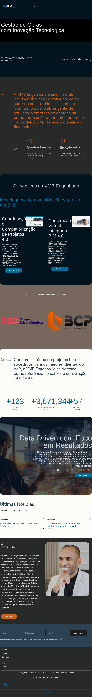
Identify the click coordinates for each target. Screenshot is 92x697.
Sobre (4, 653)
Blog (3, 663)
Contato (5, 666)
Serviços (5, 657)
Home (4, 650)
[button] (11, 149)
